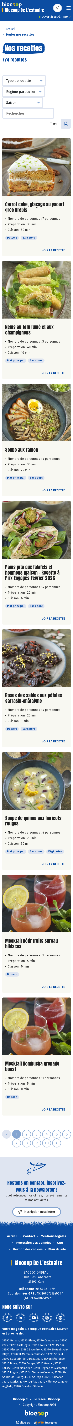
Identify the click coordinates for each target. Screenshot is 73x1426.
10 (46, 1143)
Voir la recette (53, 250)
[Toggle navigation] (68, 9)
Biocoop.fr (20, 1399)
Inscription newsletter (36, 1212)
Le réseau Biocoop (47, 1399)
